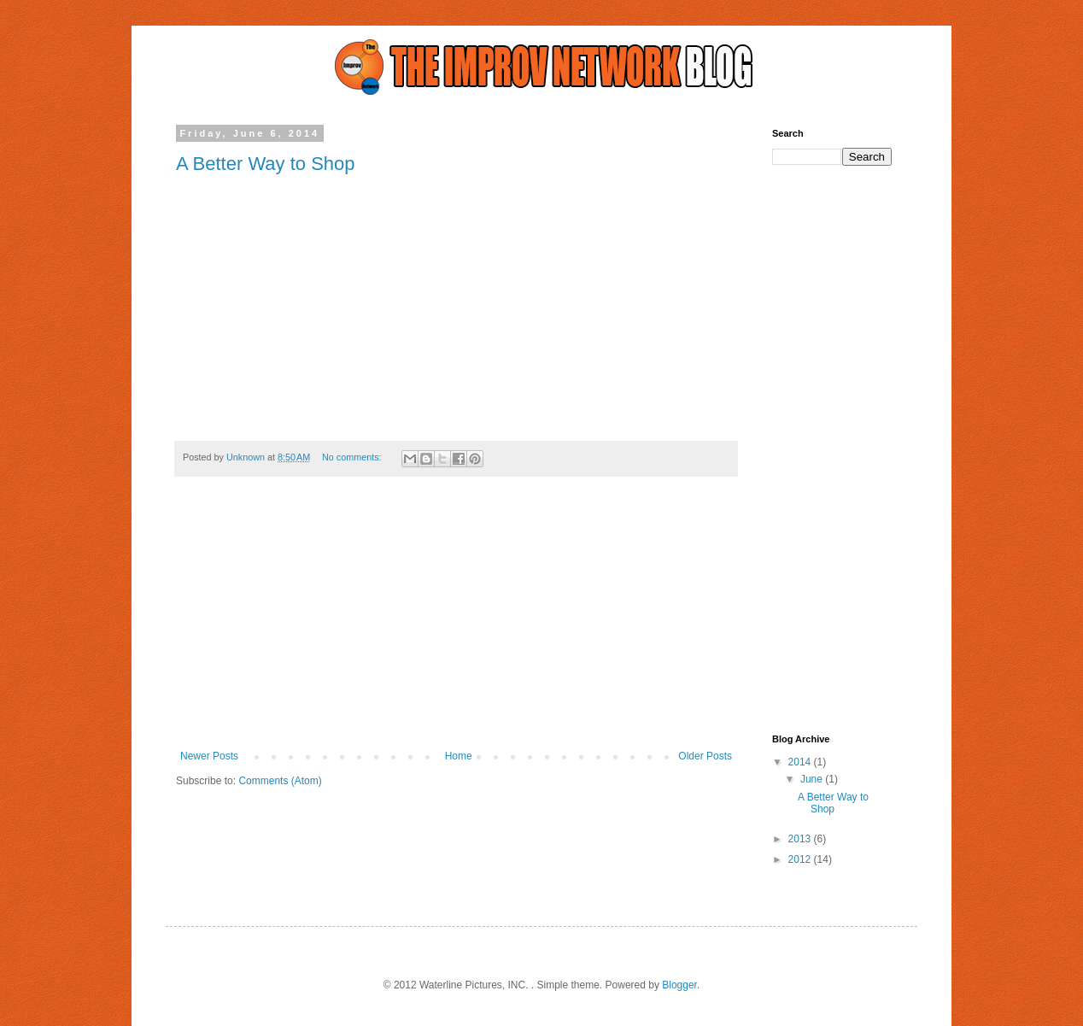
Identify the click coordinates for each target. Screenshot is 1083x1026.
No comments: (353, 457)
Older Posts (705, 756)
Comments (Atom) (279, 781)
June (812, 779)
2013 (801, 839)
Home (458, 756)
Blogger (679, 985)
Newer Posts (209, 756)
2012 (801, 859)
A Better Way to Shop (265, 163)
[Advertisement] (456, 622)
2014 (801, 762)
